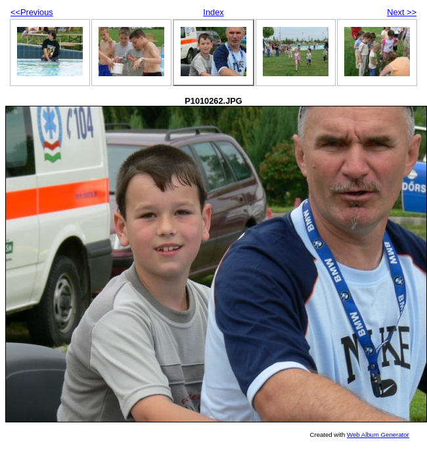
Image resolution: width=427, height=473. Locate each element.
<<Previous (32, 12)
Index (213, 12)
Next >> (401, 12)
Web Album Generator (378, 434)
